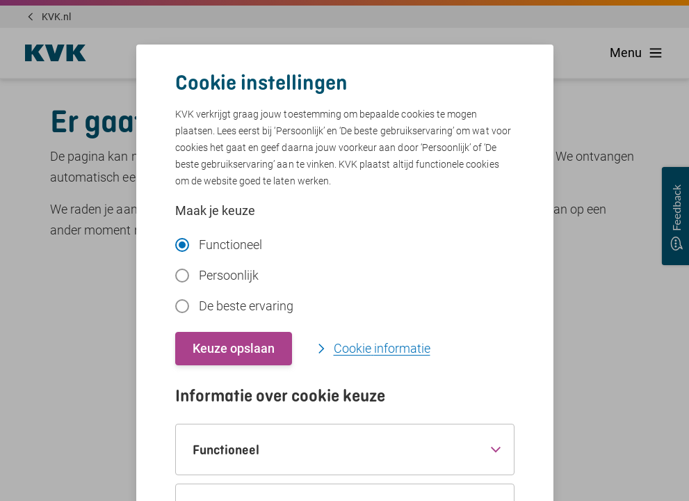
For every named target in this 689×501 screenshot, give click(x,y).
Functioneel (218, 244)
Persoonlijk (217, 275)
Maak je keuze (215, 210)
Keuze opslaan (234, 348)
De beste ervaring (234, 306)
